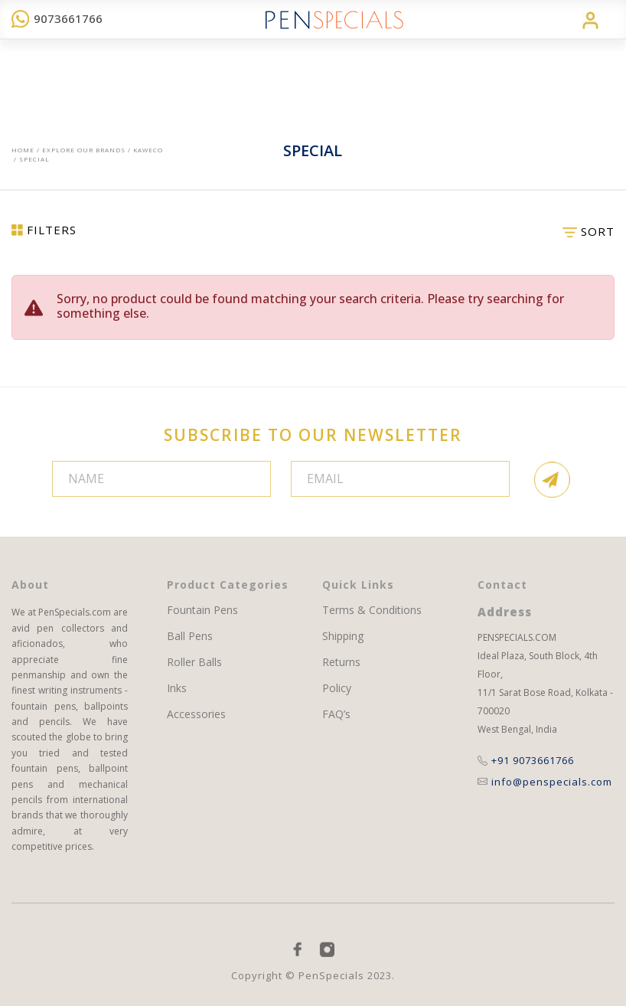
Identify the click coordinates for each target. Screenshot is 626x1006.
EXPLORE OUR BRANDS (84, 149)
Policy (336, 688)
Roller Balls (194, 662)
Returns (341, 662)
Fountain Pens (202, 610)
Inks (177, 688)
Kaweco (148, 149)
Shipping (343, 636)
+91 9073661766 (526, 760)
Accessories (196, 714)
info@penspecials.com (545, 782)
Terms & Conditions (372, 610)
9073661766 (57, 18)
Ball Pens (190, 636)
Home (22, 149)
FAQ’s (336, 714)
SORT (588, 231)
